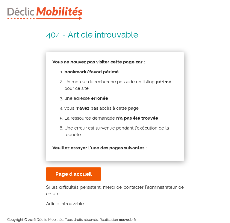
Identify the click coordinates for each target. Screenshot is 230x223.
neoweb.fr (127, 220)
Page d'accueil (73, 174)
